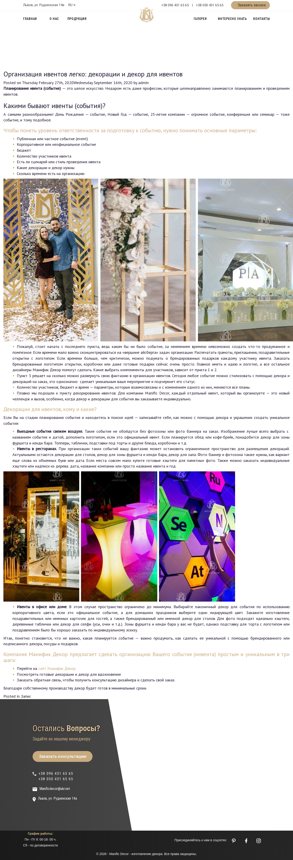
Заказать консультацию (62, 756)
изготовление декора (146, 854)
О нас (54, 19)
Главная (30, 19)
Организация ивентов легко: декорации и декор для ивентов (93, 73)
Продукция (77, 19)
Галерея (200, 19)
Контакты (261, 19)
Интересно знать (232, 19)
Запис (26, 696)
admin (143, 82)
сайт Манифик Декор (57, 668)
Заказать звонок (251, 5)
